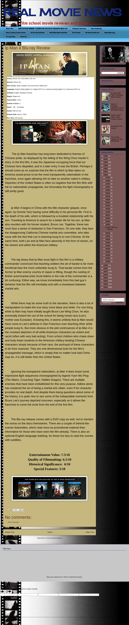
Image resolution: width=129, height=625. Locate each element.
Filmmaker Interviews (79, 29)
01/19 (108, 258)
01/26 (108, 255)
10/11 (108, 187)
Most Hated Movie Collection (58, 33)
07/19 (108, 209)
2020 (106, 175)
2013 (106, 284)
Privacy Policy (10, 37)
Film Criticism (76, 33)
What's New (9, 29)
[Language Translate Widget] (113, 300)
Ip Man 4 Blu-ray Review (111, 228)
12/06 (108, 181)
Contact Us (23, 37)
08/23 (108, 196)
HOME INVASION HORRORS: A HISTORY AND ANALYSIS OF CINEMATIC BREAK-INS (42, 29)
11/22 (108, 184)
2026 (106, 156)
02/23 (108, 249)
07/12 (108, 212)
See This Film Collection (38, 33)
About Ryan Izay (109, 33)
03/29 (108, 233)
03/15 (108, 239)
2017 (106, 271)
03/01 (108, 246)
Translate (117, 302)
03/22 (108, 236)
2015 (106, 278)
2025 (106, 159)
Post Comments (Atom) (54, 538)
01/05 (108, 261)
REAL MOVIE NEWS (62, 12)
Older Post (90, 532)
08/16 (108, 199)
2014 (106, 281)
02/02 (108, 252)
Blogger (79, 577)
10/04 (108, 190)
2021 (106, 172)
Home (50, 532)
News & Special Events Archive (16, 33)
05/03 (108, 221)
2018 (106, 268)
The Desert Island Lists (92, 33)
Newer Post (9, 532)
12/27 (108, 177)
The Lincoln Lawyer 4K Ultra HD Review (117, 139)
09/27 (108, 193)
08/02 (108, 203)
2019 (106, 265)
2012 (106, 287)
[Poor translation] (8, 592)
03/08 (108, 242)
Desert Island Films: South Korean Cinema (116, 117)
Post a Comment (13, 522)
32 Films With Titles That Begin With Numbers (117, 95)
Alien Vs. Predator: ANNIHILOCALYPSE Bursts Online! (117, 107)
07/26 (108, 206)
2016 (106, 275)
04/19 (108, 224)
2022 (106, 168)
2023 (106, 165)
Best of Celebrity (96, 29)
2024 (106, 162)
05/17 (108, 215)
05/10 (108, 218)
